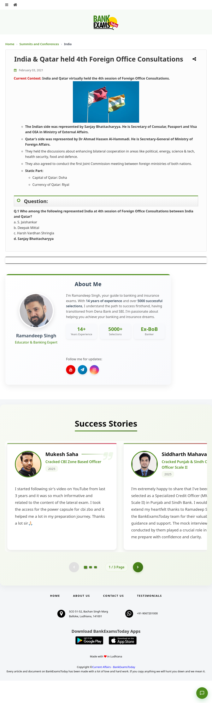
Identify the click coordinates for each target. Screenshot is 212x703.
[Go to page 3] (95, 589)
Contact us (113, 618)
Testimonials (149, 618)
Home (9, 44)
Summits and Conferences (39, 44)
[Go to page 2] (90, 589)
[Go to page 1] (85, 589)
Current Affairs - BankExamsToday (113, 689)
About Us (81, 618)
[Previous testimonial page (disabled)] (74, 589)
